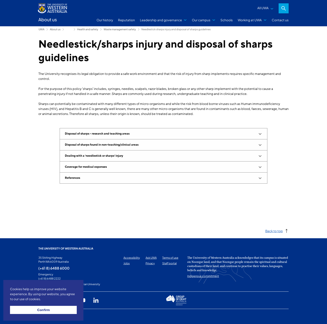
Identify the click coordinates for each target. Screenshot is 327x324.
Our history (105, 20)
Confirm (43, 310)
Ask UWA (151, 257)
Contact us (280, 20)
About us (55, 29)
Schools (226, 20)
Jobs (126, 263)
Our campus (201, 20)
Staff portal (169, 263)
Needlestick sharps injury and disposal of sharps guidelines (176, 29)
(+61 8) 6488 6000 (53, 268)
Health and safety (87, 29)
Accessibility (131, 257)
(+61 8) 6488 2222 (49, 278)
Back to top (274, 231)
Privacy (150, 263)
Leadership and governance (161, 20)
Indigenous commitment (203, 276)
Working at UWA (250, 20)
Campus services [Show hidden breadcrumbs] (69, 29)
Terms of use (170, 257)
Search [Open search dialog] (284, 8)
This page (44, 316)
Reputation (126, 20)
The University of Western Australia (65, 248)
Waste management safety (120, 29)
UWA (41, 29)
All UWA (263, 8)
